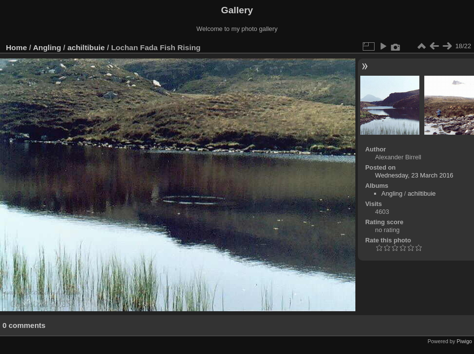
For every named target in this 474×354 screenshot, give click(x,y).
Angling (47, 47)
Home (16, 47)
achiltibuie (86, 47)
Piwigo (464, 341)
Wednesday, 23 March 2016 (414, 175)
